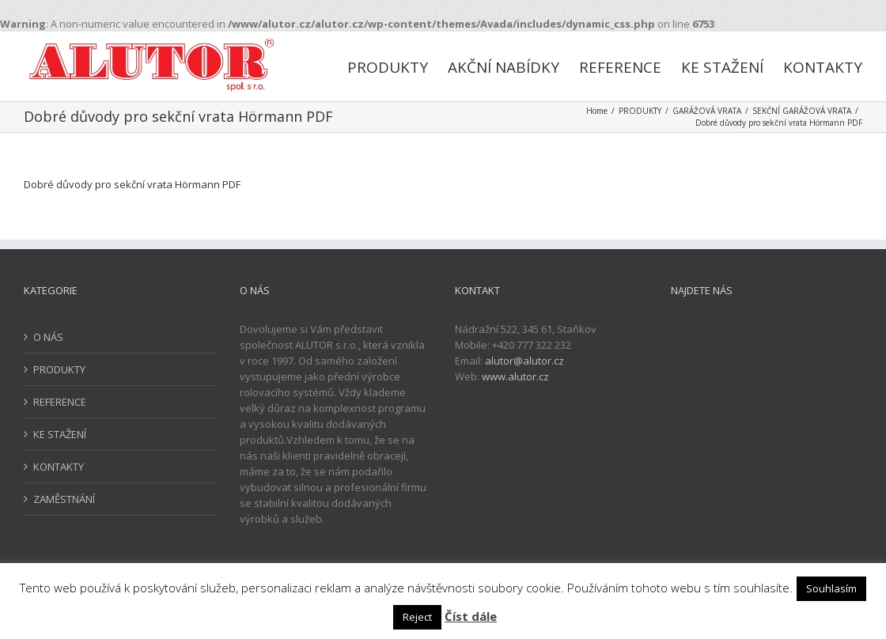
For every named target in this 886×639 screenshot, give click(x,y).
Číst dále (471, 616)
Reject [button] (417, 617)
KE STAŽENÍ (59, 434)
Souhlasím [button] (831, 588)
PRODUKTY (59, 369)
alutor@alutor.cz (524, 361)
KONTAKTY (58, 466)
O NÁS (48, 337)
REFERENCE (59, 402)
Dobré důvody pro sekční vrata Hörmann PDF (132, 184)
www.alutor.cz (515, 376)
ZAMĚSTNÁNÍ (64, 499)
